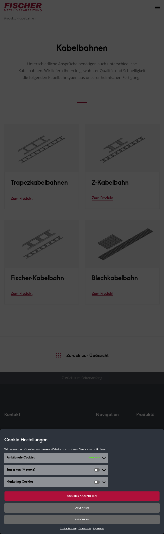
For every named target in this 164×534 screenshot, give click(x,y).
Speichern (82, 519)
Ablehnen (82, 508)
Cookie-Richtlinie (68, 528)
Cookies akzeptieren (82, 496)
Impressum (98, 528)
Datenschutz (85, 528)
